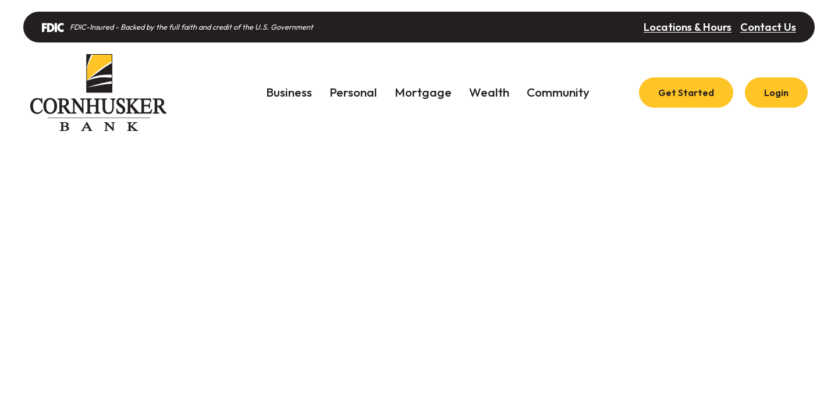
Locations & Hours (688, 27)
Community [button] (558, 92)
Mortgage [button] (423, 92)
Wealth (489, 92)
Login (776, 92)
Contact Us (768, 27)
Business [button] (289, 92)
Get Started (686, 92)
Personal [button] (353, 92)
